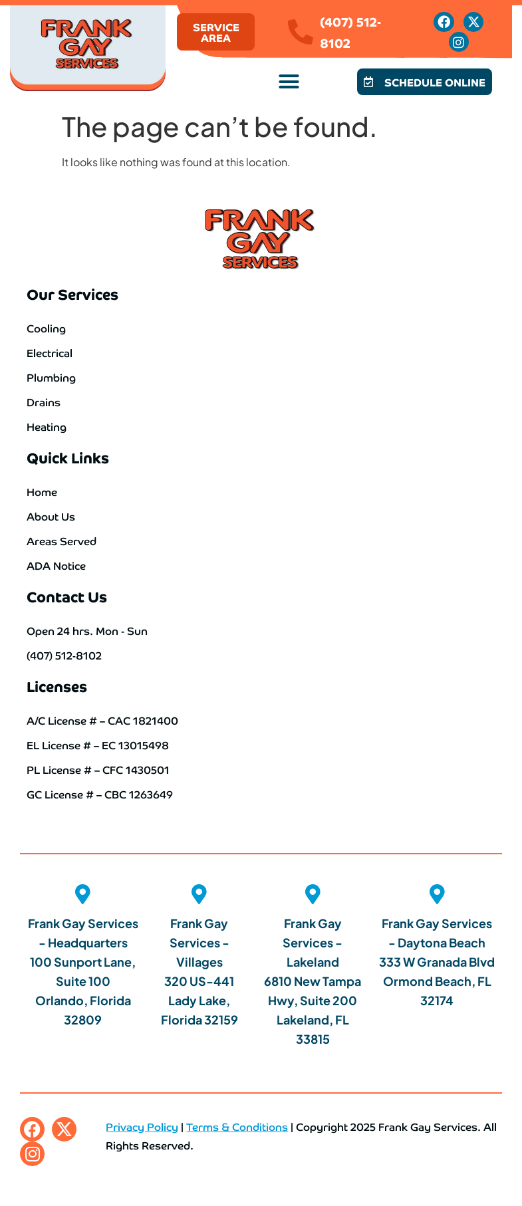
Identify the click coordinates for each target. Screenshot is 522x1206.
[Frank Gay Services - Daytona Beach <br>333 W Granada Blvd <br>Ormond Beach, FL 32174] (437, 894)
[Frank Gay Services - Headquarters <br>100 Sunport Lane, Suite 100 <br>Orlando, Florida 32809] (83, 894)
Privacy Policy (142, 1126)
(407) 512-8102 (350, 31)
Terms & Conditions (237, 1126)
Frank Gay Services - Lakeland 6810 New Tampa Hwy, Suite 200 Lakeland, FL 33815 (312, 980)
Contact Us (67, 596)
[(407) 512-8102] (300, 32)
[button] (288, 81)
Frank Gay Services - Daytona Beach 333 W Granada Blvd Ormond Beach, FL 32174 (437, 961)
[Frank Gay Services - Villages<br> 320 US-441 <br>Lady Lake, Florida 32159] (199, 894)
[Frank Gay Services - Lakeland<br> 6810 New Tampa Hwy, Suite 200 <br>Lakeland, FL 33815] (313, 894)
